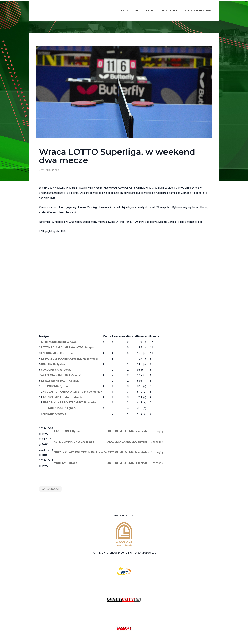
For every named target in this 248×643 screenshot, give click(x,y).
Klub (120, 6)
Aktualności (140, 6)
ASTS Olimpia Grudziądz (128, 638)
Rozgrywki (164, 6)
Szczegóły (157, 422)
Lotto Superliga (193, 6)
